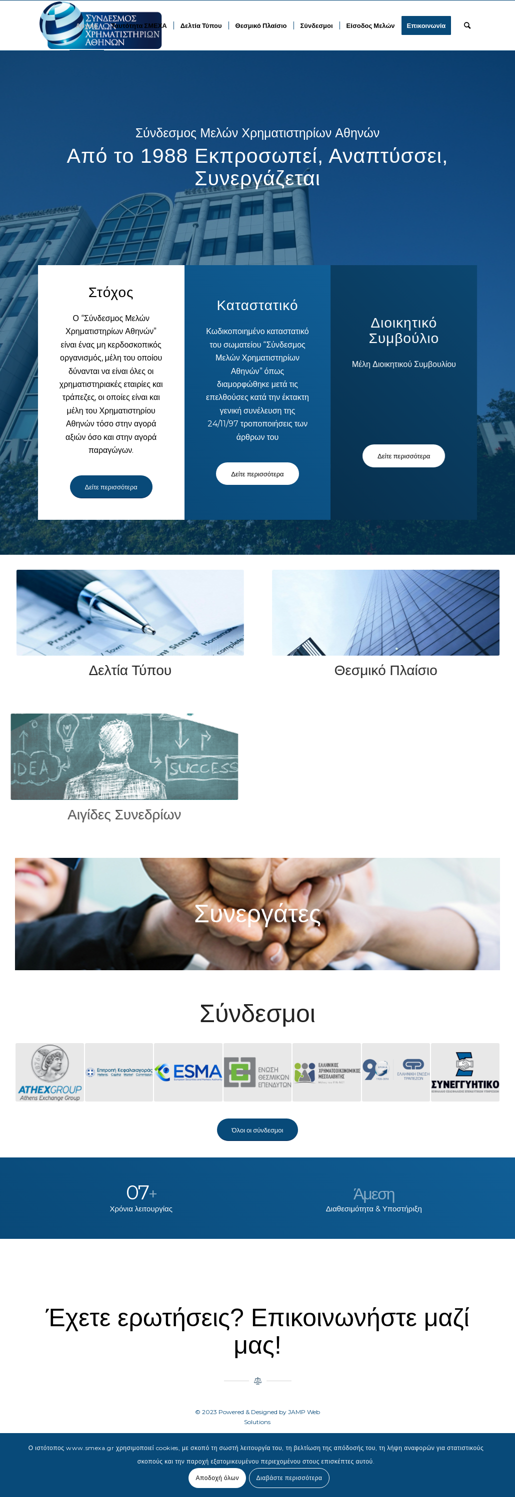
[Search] (467, 25)
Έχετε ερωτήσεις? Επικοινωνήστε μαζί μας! (257, 1331)
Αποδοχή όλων (217, 1478)
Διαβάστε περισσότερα (289, 1478)
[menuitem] (87, 25)
